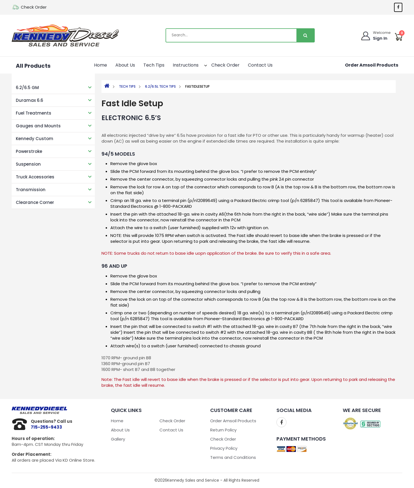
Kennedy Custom (34, 138)
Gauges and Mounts (38, 126)
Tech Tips (153, 65)
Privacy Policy (223, 448)
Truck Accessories (35, 177)
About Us (125, 65)
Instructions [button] (189, 64)
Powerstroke (29, 151)
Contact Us (260, 65)
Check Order (34, 7)
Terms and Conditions (233, 457)
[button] (201, 64)
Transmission (30, 190)
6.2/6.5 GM (27, 87)
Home (100, 65)
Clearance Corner (35, 202)
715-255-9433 (46, 427)
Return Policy (223, 430)
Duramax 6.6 (29, 100)
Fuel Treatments (33, 113)
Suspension (28, 164)
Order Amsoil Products (371, 65)
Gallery (118, 439)
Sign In (380, 38)
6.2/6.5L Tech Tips (160, 86)
